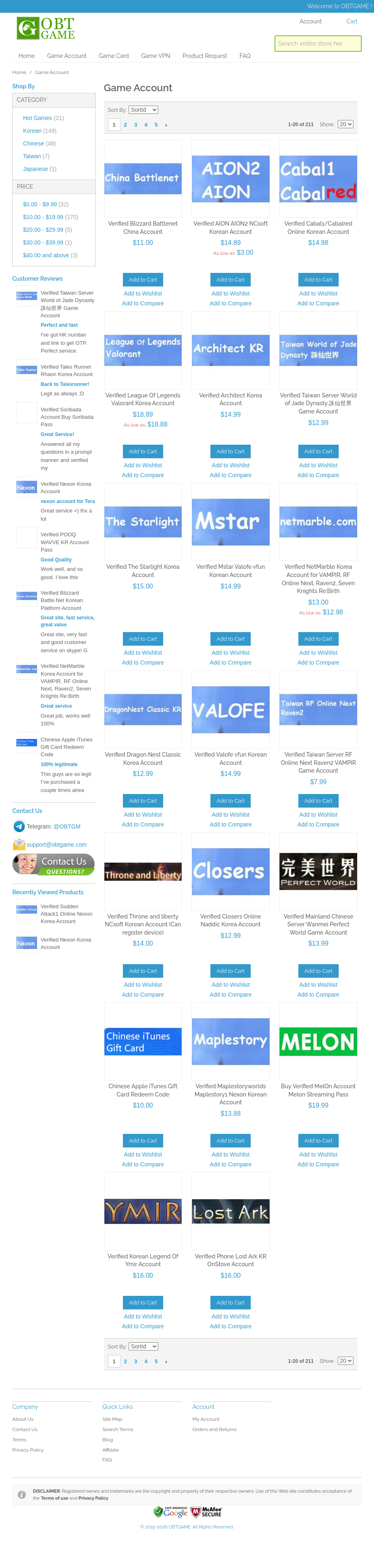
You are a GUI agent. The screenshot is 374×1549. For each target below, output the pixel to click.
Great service (56, 706)
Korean (40, 130)
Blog (107, 1440)
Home (26, 56)
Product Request (204, 56)
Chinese (39, 143)
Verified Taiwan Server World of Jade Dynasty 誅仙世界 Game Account (318, 403)
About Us (23, 1419)
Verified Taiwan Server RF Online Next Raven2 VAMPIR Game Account (318, 762)
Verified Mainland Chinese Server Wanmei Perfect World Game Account (318, 924)
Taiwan (36, 156)
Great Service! (57, 434)
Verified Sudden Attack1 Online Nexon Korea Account (66, 913)
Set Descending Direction (165, 110)
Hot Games (43, 118)
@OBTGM (67, 826)
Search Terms (117, 1429)
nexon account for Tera (68, 501)
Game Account (67, 56)
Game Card (114, 56)
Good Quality (56, 560)
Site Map (112, 1419)
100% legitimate (59, 764)
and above (50, 255)
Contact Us (24, 1429)
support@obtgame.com (57, 844)
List (347, 110)
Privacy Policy (28, 1450)
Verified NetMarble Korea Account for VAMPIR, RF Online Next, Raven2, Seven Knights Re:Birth (66, 681)
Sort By (117, 110)
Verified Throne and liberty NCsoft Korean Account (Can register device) (143, 924)
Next (167, 125)
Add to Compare (143, 303)
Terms (19, 1440)
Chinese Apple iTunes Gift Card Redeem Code (66, 746)
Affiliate (110, 1450)
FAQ (245, 56)
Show (327, 124)
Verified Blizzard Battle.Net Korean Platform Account (62, 600)
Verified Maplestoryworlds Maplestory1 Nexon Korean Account (230, 1094)
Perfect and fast (59, 325)
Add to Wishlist (143, 293)
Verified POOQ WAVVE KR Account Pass (65, 541)
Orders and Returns (214, 1429)
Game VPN (155, 56)
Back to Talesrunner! (65, 384)
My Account (205, 1419)
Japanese (40, 169)
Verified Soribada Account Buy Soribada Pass (67, 416)
